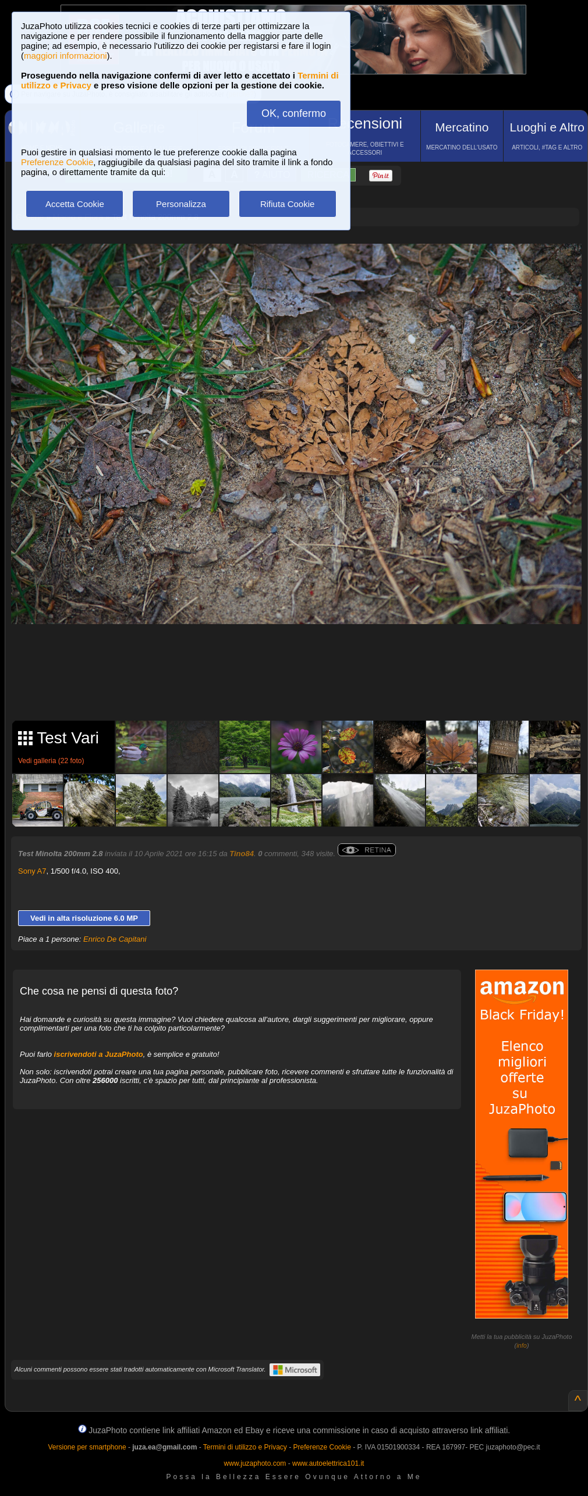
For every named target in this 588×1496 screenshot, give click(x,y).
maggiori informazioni (65, 55)
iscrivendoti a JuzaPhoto (98, 1054)
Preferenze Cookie (57, 162)
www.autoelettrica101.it (328, 1463)
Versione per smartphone (87, 1447)
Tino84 (241, 853)
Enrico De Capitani (114, 939)
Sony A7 (32, 871)
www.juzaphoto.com (255, 1463)
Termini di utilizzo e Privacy (245, 1447)
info (521, 1345)
